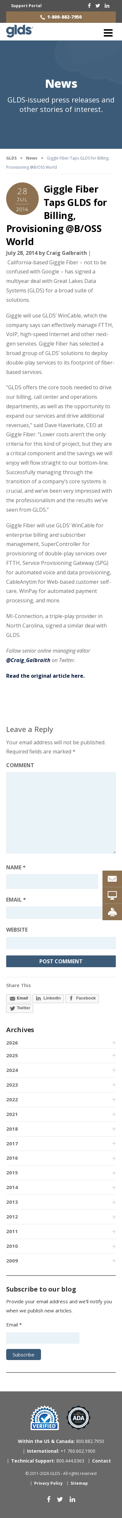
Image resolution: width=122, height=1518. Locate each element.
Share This (18, 985)
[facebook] (89, 5)
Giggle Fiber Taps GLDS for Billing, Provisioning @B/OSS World (56, 215)
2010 (12, 1246)
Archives (20, 1029)
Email (16, 899)
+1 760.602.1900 (61, 1451)
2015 (12, 1172)
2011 (12, 1231)
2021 (12, 1114)
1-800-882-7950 (64, 17)
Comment (20, 765)
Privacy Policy (48, 1483)
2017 (12, 1143)
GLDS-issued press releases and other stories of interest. (61, 104)
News (61, 83)
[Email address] (61, 912)
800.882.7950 (61, 1441)
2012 (12, 1216)
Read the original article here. (45, 675)
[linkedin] (107, 5)
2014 (12, 1187)
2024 (12, 1070)
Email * (14, 1324)
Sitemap (79, 1483)
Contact (101, 1461)
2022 (12, 1099)
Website (17, 929)
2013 (12, 1202)
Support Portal (26, 5)
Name (16, 867)
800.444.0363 (47, 1461)
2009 (12, 1260)
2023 (12, 1084)
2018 (12, 1128)
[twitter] (97, 5)
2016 (12, 1157)
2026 (12, 1042)
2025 (12, 1055)
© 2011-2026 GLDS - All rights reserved (61, 1473)
